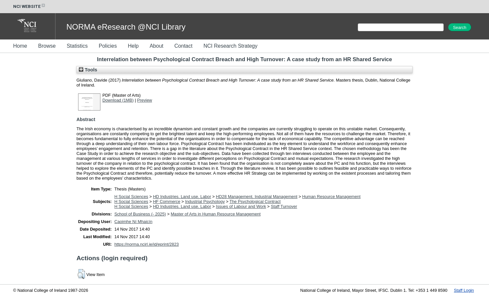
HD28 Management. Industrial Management (256, 196)
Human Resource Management (331, 196)
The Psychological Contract (255, 201)
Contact (183, 46)
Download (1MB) (118, 100)
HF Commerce (166, 201)
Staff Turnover (284, 206)
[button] (81, 274)
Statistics (77, 46)
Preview (144, 100)
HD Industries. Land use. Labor (182, 196)
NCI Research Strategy (230, 46)
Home (20, 46)
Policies (108, 46)
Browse (46, 46)
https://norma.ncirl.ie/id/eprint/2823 (146, 244)
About (156, 46)
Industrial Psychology (205, 201)
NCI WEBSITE (29, 6)
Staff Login (464, 290)
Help (133, 46)
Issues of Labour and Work (241, 206)
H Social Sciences (131, 196)
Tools (88, 69)
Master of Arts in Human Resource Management (216, 214)
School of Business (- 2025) (140, 214)
